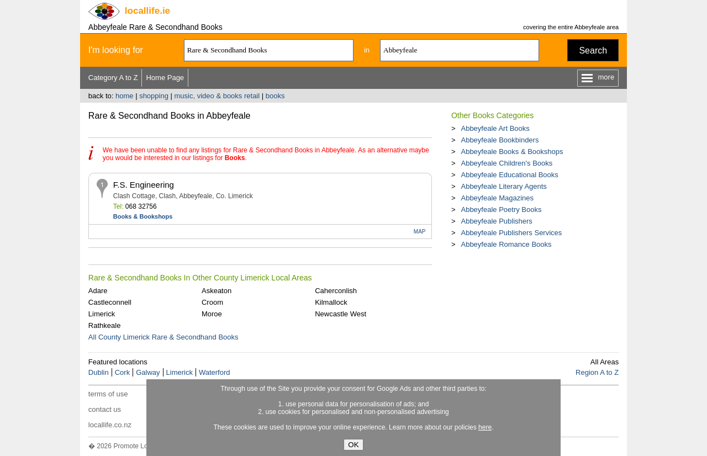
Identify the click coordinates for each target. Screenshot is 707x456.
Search (593, 50)
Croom (212, 302)
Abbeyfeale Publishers (496, 221)
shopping (153, 96)
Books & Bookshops (143, 216)
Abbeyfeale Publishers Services (511, 233)
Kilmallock (331, 302)
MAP (420, 232)
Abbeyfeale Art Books (495, 128)
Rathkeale (104, 325)
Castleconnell (109, 302)
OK (353, 445)
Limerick (101, 314)
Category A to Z (113, 77)
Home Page (165, 77)
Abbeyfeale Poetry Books (501, 209)
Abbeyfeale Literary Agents (503, 186)
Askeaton (216, 291)
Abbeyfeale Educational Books (509, 175)
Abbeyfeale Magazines (497, 198)
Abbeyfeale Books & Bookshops (512, 151)
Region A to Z (597, 372)
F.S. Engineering (143, 184)
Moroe (212, 314)
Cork (122, 372)
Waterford (214, 372)
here (485, 427)
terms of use (108, 394)
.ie (147, 11)
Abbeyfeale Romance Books (506, 244)
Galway (148, 372)
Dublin (98, 372)
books (275, 96)
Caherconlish (336, 291)
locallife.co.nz (109, 425)
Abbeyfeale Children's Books (506, 163)
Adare (98, 291)
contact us (104, 409)
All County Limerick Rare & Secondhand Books (163, 337)
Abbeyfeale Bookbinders (500, 140)
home (124, 96)
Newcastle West (340, 314)
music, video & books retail (217, 96)
